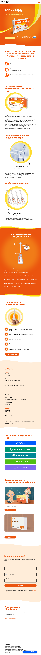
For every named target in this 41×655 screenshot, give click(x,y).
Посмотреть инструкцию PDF (12, 286)
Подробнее (10, 38)
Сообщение (7, 578)
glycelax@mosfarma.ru (10, 618)
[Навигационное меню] (39, 2)
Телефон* (6, 572)
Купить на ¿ (12, 354)
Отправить (20, 585)
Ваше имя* (6, 565)
